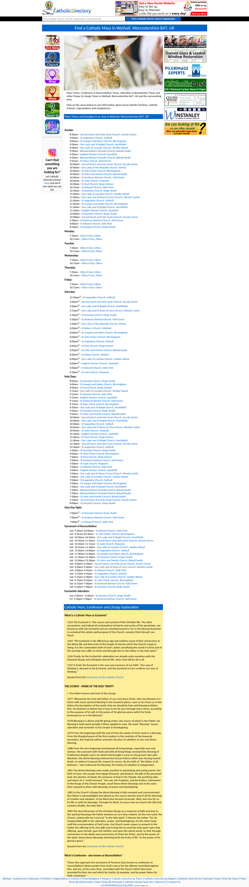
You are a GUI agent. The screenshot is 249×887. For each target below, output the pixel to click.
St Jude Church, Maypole (95, 180)
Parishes (46, 878)
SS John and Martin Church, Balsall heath (104, 174)
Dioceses (34, 878)
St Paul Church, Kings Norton (97, 184)
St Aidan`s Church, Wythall (96, 328)
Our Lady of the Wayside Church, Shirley (103, 167)
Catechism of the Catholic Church (105, 677)
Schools (75, 878)
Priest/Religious (90, 878)
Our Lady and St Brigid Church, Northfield (103, 144)
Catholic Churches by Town (127, 878)
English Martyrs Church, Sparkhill (98, 154)
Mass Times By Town (226, 878)
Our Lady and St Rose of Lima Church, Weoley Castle (110, 197)
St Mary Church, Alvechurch (95, 161)
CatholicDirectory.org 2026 (118, 885)
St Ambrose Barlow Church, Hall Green (102, 177)
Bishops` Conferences (15, 878)
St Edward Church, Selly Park (97, 187)
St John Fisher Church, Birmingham (100, 170)
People (106, 878)
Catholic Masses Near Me (139, 882)
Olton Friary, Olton (90, 235)
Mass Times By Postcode (108, 882)
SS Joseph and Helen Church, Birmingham (103, 141)
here (47, 183)
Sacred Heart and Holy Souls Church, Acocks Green (108, 134)
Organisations (60, 878)
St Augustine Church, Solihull (96, 137)
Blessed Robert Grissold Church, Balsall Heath (105, 151)
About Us (160, 882)
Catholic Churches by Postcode (195, 878)
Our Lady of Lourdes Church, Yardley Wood (104, 147)
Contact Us (174, 882)
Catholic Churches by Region (160, 878)
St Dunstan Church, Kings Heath (99, 190)
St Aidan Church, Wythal (94, 354)
